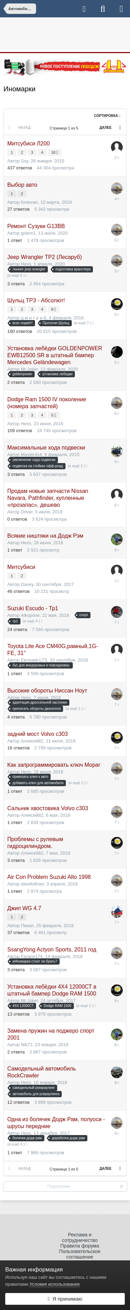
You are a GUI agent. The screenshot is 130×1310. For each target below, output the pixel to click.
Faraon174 (32, 956)
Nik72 (26, 1044)
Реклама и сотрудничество (80, 1237)
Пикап (27, 925)
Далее (105, 127)
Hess (26, 264)
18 (54, 152)
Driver (27, 511)
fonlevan (29, 202)
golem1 (28, 233)
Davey (27, 584)
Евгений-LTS (34, 660)
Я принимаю (64, 1299)
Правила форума (79, 1246)
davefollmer (32, 884)
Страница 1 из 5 (65, 128)
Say (24, 160)
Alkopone (30, 615)
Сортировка (107, 116)
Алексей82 (32, 741)
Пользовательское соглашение (80, 1254)
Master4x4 (31, 454)
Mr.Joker (29, 369)
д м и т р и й (33, 317)
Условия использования (54, 1284)
